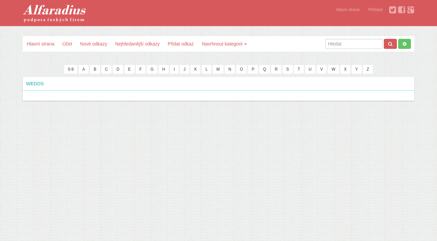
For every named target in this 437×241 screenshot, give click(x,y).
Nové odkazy (93, 44)
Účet (67, 44)
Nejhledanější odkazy (137, 44)
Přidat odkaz (181, 44)
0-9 (71, 69)
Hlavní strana (348, 9)
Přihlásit (375, 9)
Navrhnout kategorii (224, 44)
